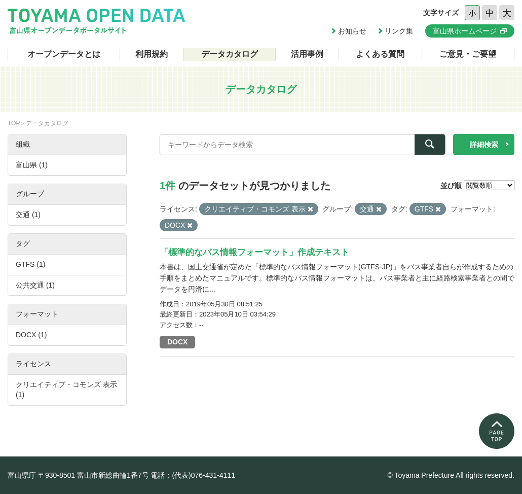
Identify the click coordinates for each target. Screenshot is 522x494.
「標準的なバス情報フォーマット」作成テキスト (254, 252)
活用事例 (307, 54)
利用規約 (151, 54)
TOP (14, 123)
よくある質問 (380, 54)
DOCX (177, 342)
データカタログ (229, 54)
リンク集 (399, 30)
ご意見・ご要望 (467, 54)
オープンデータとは (63, 54)
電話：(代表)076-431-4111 (193, 475)
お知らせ (352, 30)
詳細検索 (484, 144)
